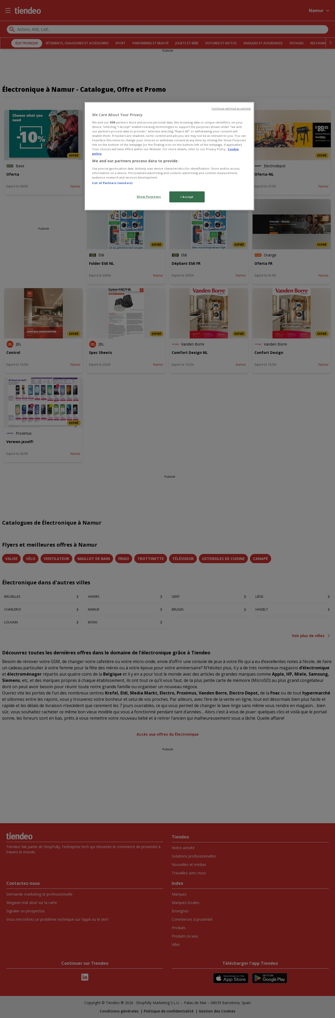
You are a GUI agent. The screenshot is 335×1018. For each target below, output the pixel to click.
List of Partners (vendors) (112, 183)
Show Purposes (149, 196)
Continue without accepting (230, 108)
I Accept (187, 197)
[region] (169, 156)
